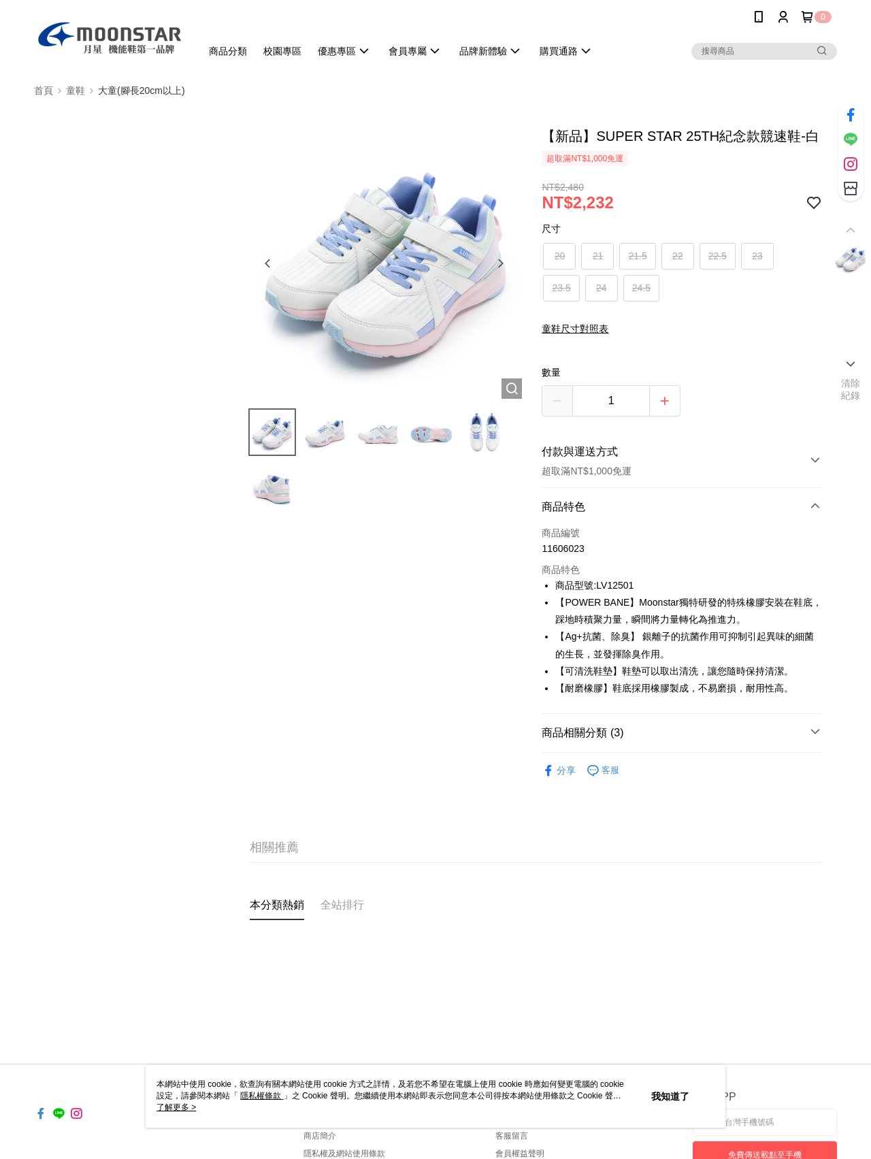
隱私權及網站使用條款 (344, 1153)
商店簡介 (319, 1136)
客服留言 (511, 1136)
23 (757, 255)
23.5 (561, 287)
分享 (559, 771)
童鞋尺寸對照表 (575, 328)
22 (677, 255)
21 (598, 255)
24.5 (641, 287)
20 (560, 255)
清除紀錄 (851, 389)
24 (601, 287)
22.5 (717, 255)
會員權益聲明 (519, 1153)
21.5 (637, 255)
